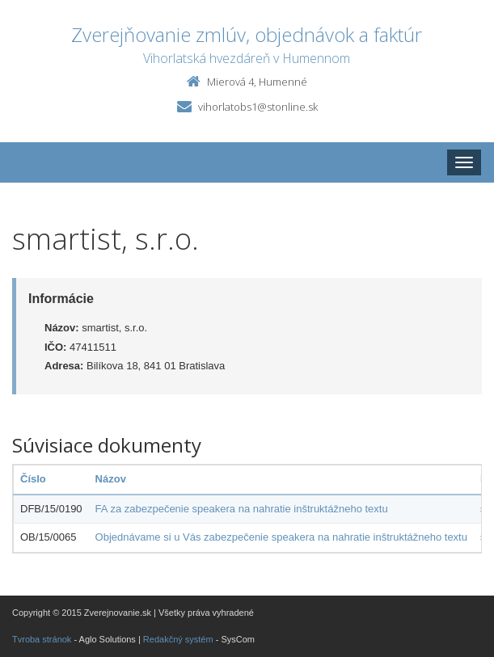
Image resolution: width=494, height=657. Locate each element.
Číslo (33, 479)
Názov (110, 479)
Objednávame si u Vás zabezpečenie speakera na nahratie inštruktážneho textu (281, 537)
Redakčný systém (178, 639)
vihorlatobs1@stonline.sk (258, 106)
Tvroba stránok (41, 639)
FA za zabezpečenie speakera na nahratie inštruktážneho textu (241, 509)
